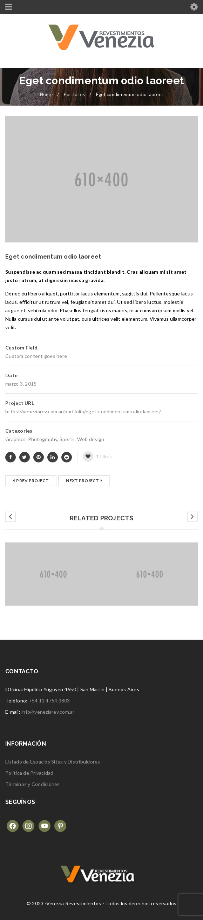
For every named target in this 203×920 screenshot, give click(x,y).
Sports (67, 439)
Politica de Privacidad (29, 773)
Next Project (82, 480)
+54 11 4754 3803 (49, 701)
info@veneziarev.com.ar (48, 712)
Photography (42, 439)
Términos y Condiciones (32, 784)
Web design (90, 439)
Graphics (15, 439)
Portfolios (74, 94)
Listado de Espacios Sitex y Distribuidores (52, 762)
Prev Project (32, 480)
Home (46, 94)
